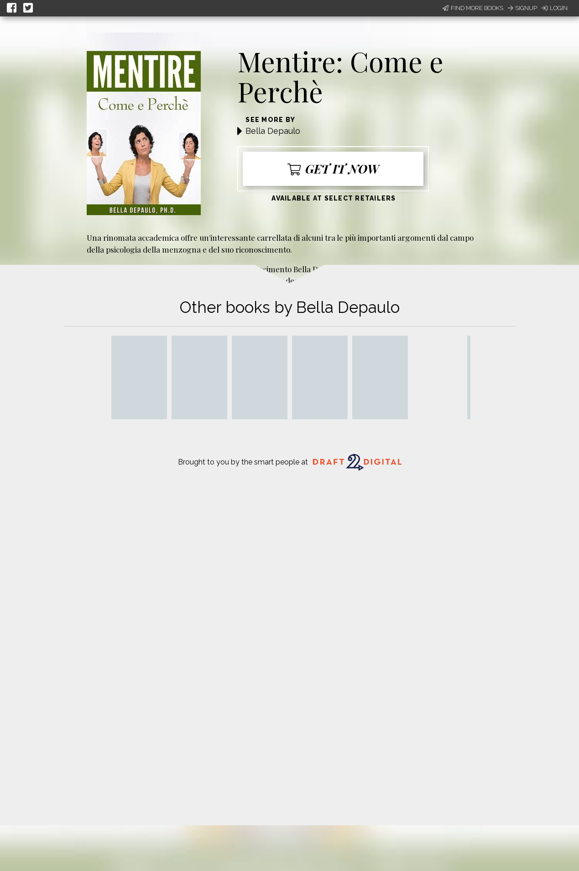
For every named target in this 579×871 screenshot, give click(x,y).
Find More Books (473, 8)
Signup (522, 8)
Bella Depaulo (272, 131)
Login (555, 8)
